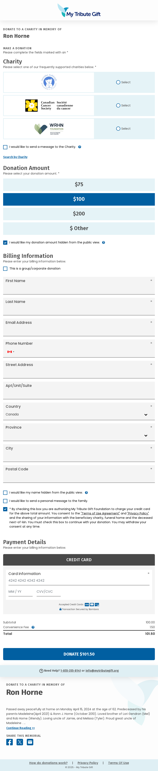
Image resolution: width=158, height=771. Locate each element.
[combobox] (10, 351)
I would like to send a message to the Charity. (42, 147)
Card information (24, 573)
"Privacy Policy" (138, 513)
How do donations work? (48, 763)
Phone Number (19, 343)
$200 (79, 214)
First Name (15, 280)
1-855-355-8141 (70, 670)
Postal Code (17, 469)
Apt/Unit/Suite (19, 385)
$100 (79, 199)
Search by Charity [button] (15, 157)
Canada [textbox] (12, 414)
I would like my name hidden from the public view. (46, 492)
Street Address (19, 364)
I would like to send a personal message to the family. (48, 501)
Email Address (19, 322)
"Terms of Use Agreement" (100, 513)
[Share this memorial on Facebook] (9, 742)
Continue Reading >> (20, 728)
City (9, 448)
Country (13, 406)
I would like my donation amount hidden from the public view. (54, 242)
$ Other (79, 228)
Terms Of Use (118, 763)
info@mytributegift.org (102, 670)
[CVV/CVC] (49, 590)
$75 (79, 184)
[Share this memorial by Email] (30, 742)
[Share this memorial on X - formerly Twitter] (19, 742)
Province (14, 427)
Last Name (15, 301)
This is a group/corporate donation (34, 268)
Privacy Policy (88, 763)
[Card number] (79, 581)
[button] (79, 148)
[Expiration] (20, 590)
